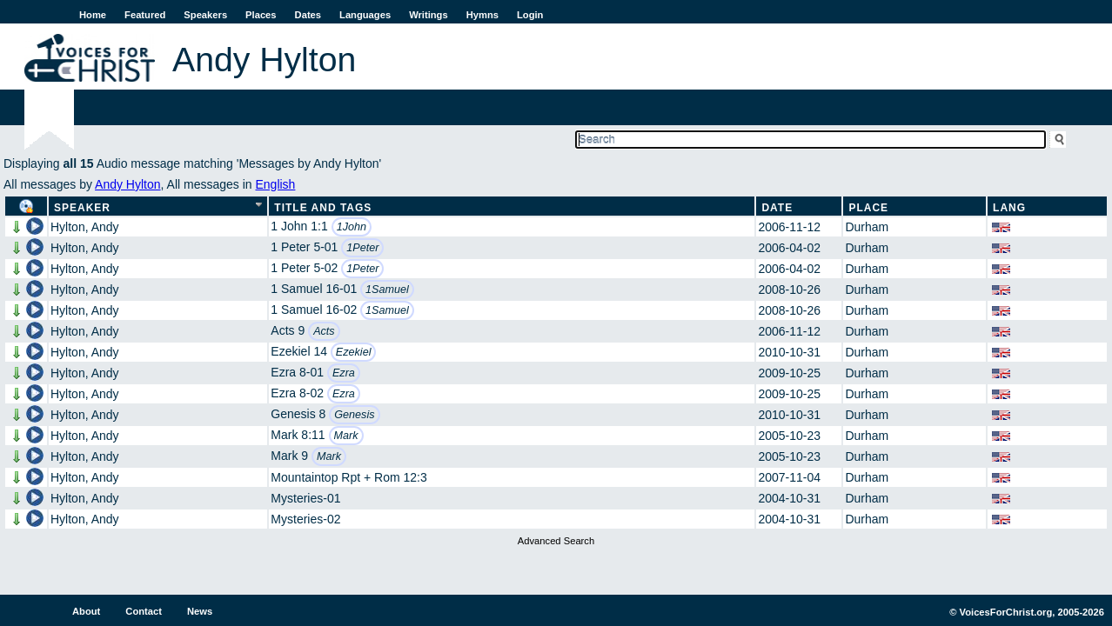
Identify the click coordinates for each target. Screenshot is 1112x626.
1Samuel (387, 289)
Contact (143, 611)
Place (868, 208)
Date (777, 208)
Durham (866, 227)
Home (92, 15)
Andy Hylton (127, 184)
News (199, 611)
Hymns (482, 15)
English (275, 184)
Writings (428, 15)
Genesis (354, 415)
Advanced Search (556, 541)
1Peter (362, 248)
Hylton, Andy (84, 227)
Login (530, 15)
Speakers (205, 15)
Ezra (343, 373)
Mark (346, 436)
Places (260, 15)
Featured (144, 15)
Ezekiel (354, 352)
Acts (324, 331)
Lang (1009, 208)
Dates (308, 15)
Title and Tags (323, 208)
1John (351, 227)
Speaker (82, 208)
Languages (365, 15)
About (86, 611)
